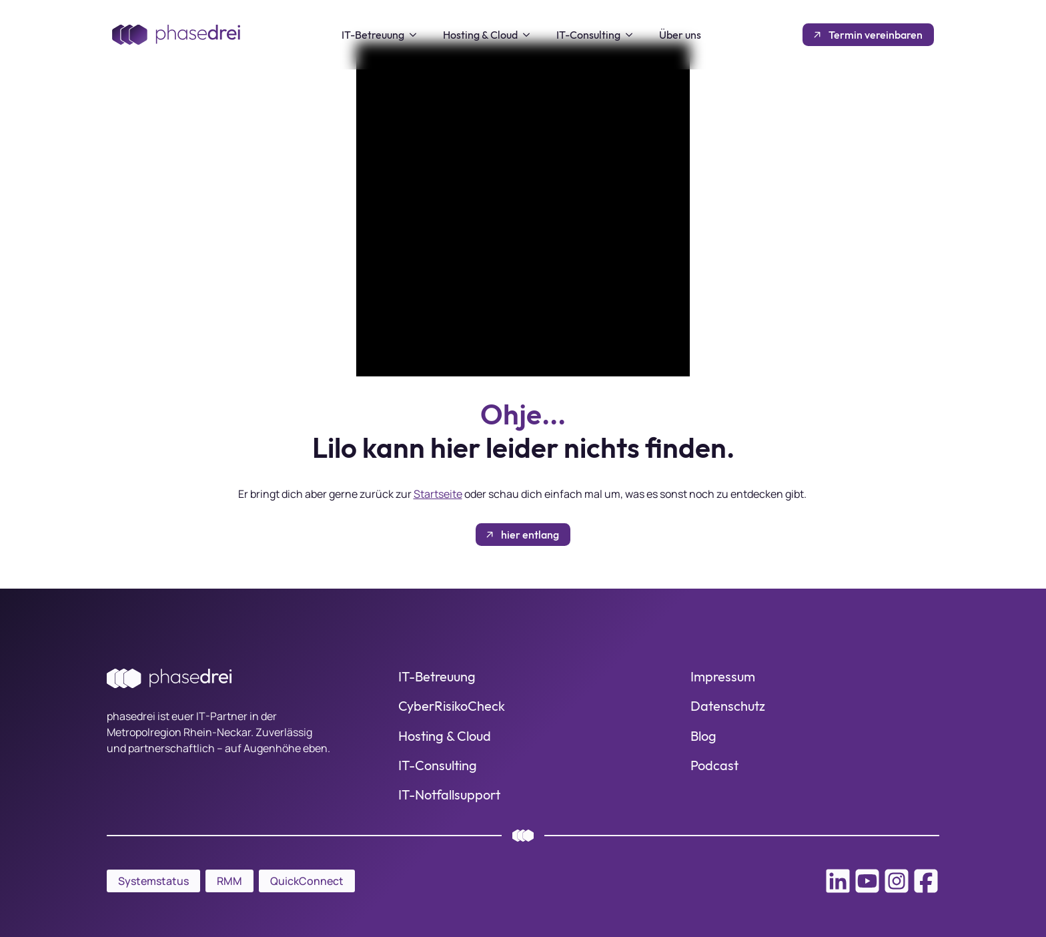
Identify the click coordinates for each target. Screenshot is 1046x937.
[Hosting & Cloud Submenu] (530, 34)
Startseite (438, 494)
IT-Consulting (588, 34)
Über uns (680, 34)
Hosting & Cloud (480, 34)
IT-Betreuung (373, 34)
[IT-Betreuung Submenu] (417, 34)
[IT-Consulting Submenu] (633, 34)
